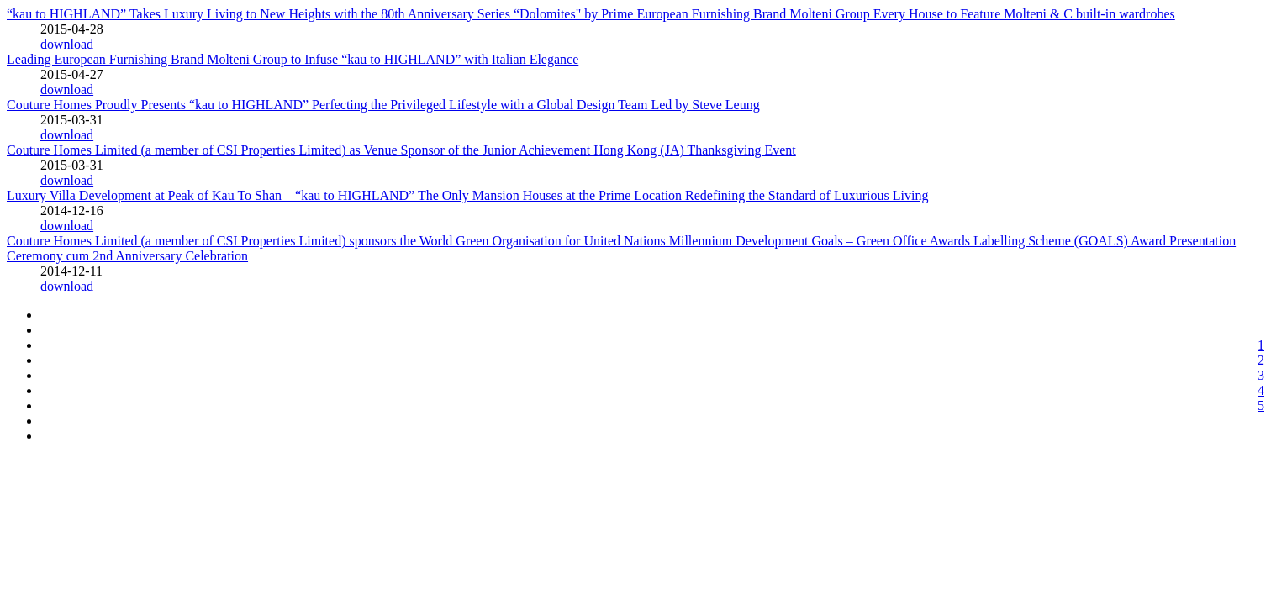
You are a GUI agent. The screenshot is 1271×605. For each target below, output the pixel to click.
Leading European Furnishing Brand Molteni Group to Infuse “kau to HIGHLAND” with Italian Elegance (292, 59)
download (66, 44)
